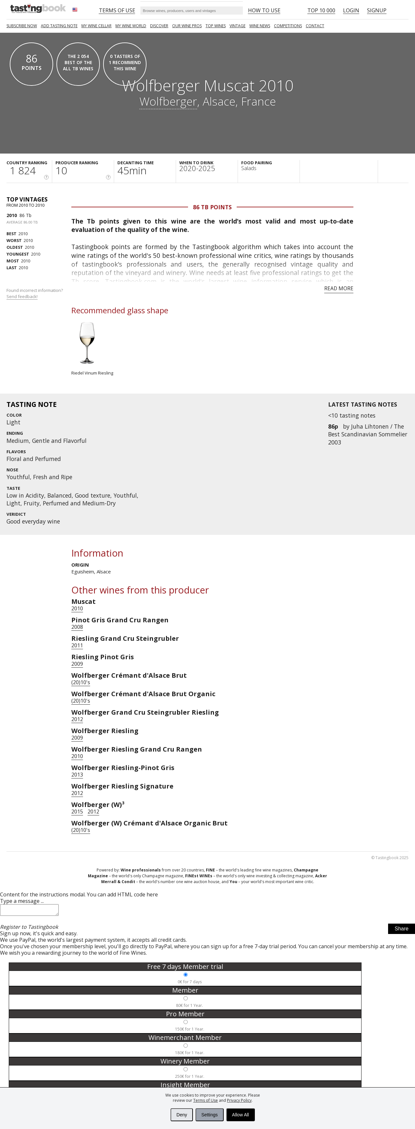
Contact (315, 26)
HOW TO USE (264, 10)
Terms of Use (205, 1100)
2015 (77, 811)
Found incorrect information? (35, 293)
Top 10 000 (321, 10)
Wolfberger (168, 101)
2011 (77, 645)
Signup (376, 10)
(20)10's (80, 682)
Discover (159, 26)
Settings (209, 1114)
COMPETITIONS (288, 26)
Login (351, 10)
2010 (11, 215)
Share (402, 930)
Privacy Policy (239, 1100)
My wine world (130, 26)
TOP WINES (216, 26)
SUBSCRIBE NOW (21, 26)
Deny (181, 1114)
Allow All (240, 1114)
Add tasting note (59, 26)
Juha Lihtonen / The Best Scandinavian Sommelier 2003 (367, 434)
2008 (77, 626)
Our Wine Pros (187, 26)
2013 (77, 774)
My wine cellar (96, 26)
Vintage (237, 26)
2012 (77, 719)
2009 (77, 663)
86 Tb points (212, 207)
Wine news (259, 26)
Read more (338, 288)
